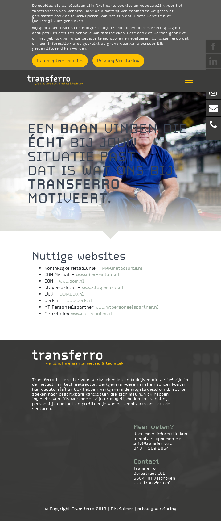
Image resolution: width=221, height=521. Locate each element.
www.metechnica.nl (91, 313)
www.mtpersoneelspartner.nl (127, 307)
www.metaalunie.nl (122, 268)
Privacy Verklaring (118, 60)
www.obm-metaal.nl (98, 274)
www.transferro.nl (151, 483)
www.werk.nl (79, 300)
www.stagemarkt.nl (103, 287)
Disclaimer (122, 509)
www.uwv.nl (71, 294)
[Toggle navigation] (187, 80)
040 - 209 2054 (151, 448)
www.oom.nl (71, 281)
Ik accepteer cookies (60, 60)
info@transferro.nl (152, 443)
